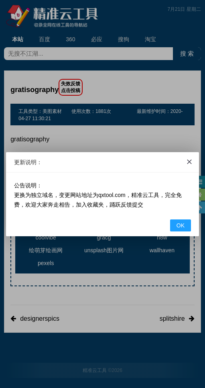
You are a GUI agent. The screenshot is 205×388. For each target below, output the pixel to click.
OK (181, 225)
